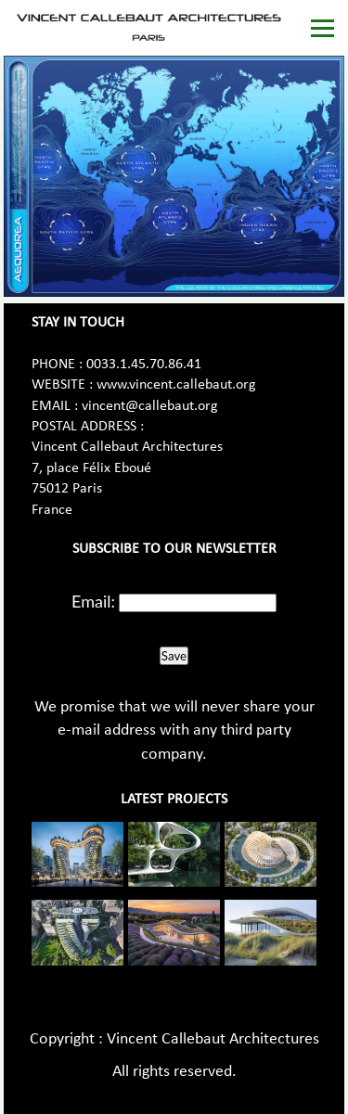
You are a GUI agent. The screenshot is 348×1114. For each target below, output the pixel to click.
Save (174, 655)
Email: (93, 601)
